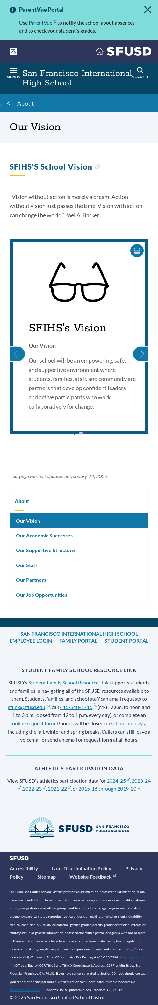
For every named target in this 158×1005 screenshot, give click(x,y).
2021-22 (59, 789)
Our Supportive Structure (45, 550)
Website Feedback (92, 877)
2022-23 (34, 789)
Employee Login (31, 641)
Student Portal (126, 641)
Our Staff (26, 565)
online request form (33, 723)
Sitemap (46, 877)
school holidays (128, 723)
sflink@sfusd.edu (29, 707)
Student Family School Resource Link (68, 682)
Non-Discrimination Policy (81, 868)
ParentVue (42, 22)
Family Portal (78, 641)
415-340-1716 (78, 707)
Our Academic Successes (44, 535)
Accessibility (24, 868)
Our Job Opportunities (41, 595)
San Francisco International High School (79, 634)
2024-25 (118, 781)
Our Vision (28, 521)
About (25, 103)
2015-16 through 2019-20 (109, 789)
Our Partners (31, 580)
